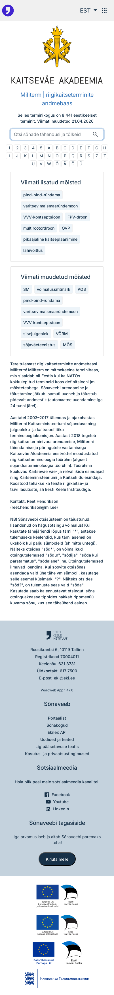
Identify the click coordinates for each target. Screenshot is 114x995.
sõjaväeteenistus (39, 344)
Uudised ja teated (57, 739)
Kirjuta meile (57, 859)
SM (26, 289)
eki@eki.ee (64, 677)
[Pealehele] (8, 11)
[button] (88, 10)
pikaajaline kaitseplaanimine (50, 239)
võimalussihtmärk (53, 289)
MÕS (67, 344)
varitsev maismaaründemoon (50, 205)
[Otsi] (95, 134)
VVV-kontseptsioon (41, 217)
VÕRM (62, 333)
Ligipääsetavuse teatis (57, 746)
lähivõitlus (33, 250)
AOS (82, 289)
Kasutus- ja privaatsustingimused (57, 753)
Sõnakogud (57, 725)
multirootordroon (38, 228)
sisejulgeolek (35, 333)
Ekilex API (57, 732)
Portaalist (57, 718)
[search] (57, 134)
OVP (66, 228)
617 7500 (68, 670)
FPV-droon (77, 217)
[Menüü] (104, 10)
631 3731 (66, 663)
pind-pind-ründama (41, 194)
